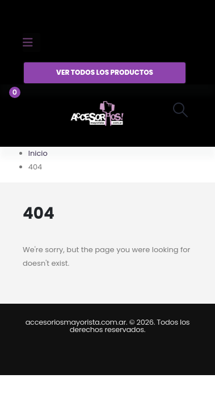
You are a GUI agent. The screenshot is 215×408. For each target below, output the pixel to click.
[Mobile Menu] (31, 42)
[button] (180, 110)
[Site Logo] (97, 115)
